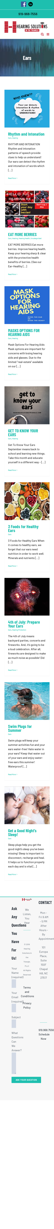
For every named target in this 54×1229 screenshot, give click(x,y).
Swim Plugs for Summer (20, 728)
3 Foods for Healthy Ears (23, 528)
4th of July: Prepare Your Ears (24, 623)
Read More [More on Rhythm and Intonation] (12, 178)
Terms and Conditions (27, 992)
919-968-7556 (27, 14)
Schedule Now (43, 1036)
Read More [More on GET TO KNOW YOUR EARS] (12, 470)
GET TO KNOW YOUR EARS (23, 432)
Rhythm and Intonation (26, 133)
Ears (9, 138)
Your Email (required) (17, 1000)
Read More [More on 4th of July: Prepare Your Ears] (12, 670)
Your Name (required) (17, 976)
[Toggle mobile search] (42, 34)
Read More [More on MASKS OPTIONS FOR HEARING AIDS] (12, 374)
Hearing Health (24, 238)
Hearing (15, 138)
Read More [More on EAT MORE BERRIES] (12, 274)
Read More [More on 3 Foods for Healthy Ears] (12, 566)
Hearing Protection (19, 630)
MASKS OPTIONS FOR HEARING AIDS (24, 332)
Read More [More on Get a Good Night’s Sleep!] (12, 874)
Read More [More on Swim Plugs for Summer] (12, 774)
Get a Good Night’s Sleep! (22, 832)
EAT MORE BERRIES (22, 234)
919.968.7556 (43, 1030)
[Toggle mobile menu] (48, 34)
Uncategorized (36, 238)
